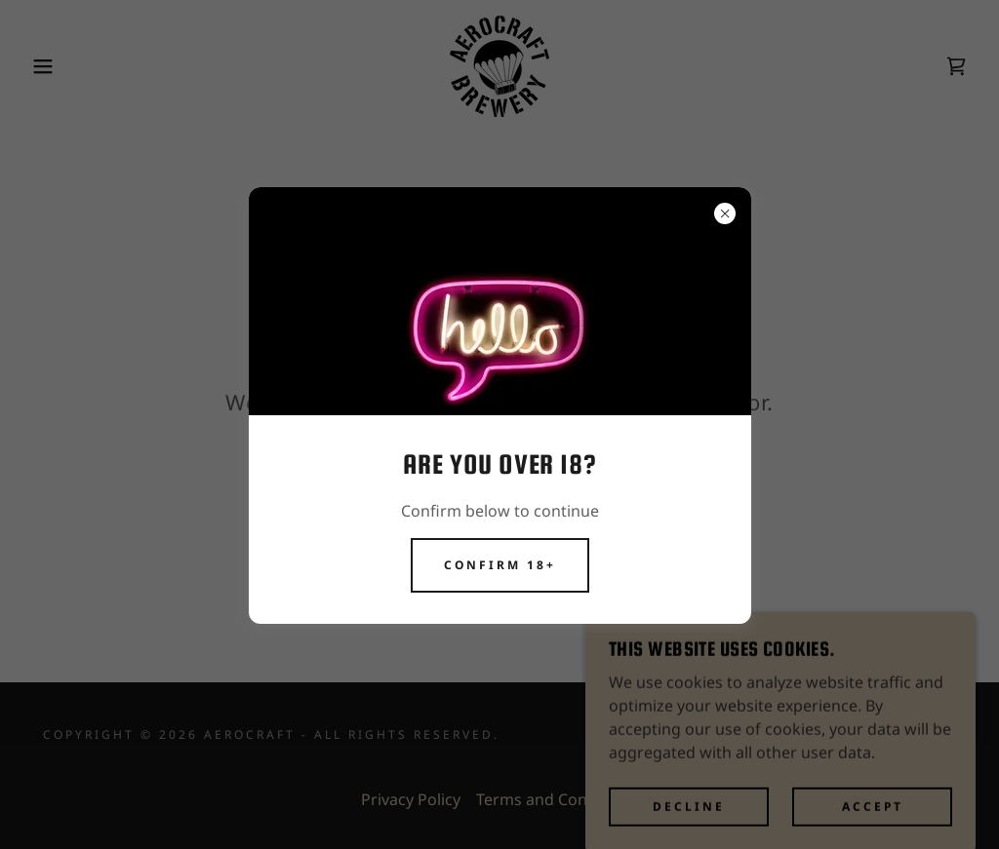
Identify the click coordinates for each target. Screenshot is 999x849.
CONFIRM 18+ (500, 565)
